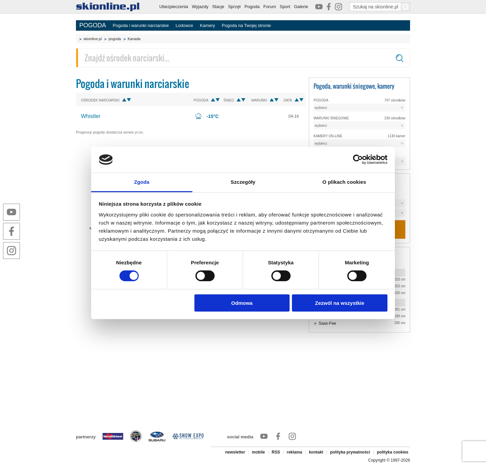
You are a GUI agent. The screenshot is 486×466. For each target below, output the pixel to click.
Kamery (207, 25)
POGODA (92, 25)
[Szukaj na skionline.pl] (405, 6)
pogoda (114, 39)
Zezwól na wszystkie (339, 303)
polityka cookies (392, 452)
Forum (269, 6)
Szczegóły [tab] (243, 182)
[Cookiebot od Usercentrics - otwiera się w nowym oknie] (357, 159)
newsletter (235, 452)
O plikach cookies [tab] (344, 182)
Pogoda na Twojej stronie (246, 25)
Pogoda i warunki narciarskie (141, 25)
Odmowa (241, 303)
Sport (285, 6)
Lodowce (184, 25)
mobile (258, 452)
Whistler (91, 116)
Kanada (134, 39)
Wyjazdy (200, 6)
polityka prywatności (350, 452)
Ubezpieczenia (173, 6)
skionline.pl (92, 39)
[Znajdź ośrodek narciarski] (243, 57)
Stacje (218, 6)
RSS (276, 452)
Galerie (301, 6)
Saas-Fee (327, 323)
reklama (294, 452)
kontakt (316, 452)
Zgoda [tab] (142, 182)
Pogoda (252, 6)
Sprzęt (234, 6)
